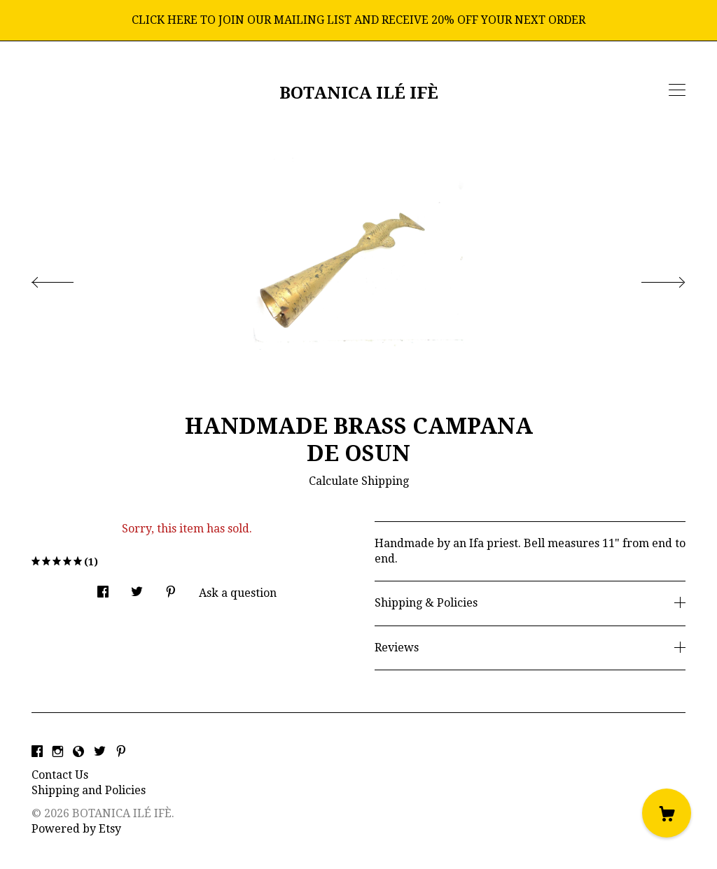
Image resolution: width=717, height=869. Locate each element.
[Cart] (666, 813)
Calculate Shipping (359, 481)
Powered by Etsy (76, 828)
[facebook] (37, 751)
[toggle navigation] (677, 90)
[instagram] (58, 751)
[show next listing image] (650, 278)
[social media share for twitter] (137, 587)
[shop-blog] (78, 751)
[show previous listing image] (67, 278)
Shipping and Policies (89, 790)
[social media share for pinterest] (170, 587)
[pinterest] (121, 751)
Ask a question (238, 593)
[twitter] (100, 751)
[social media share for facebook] (103, 587)
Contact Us (60, 775)
